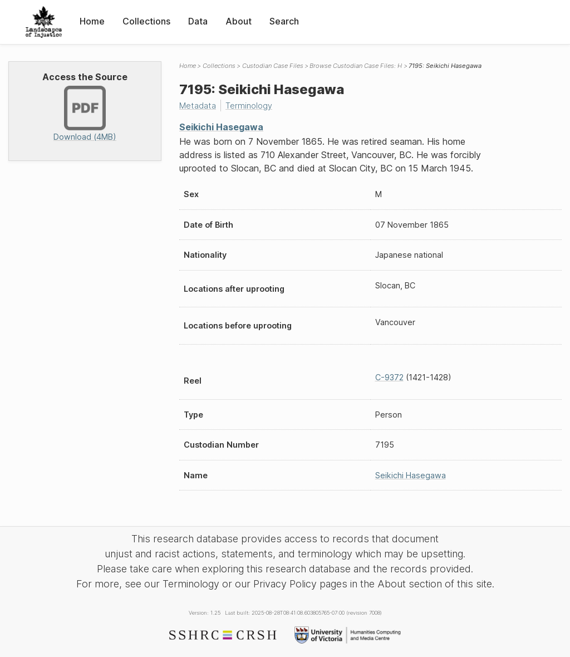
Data (198, 21)
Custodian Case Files (272, 66)
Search (284, 21)
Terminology (248, 105)
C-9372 (389, 377)
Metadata (197, 105)
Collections (146, 21)
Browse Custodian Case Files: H (355, 66)
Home (92, 21)
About (238, 21)
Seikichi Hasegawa (221, 127)
